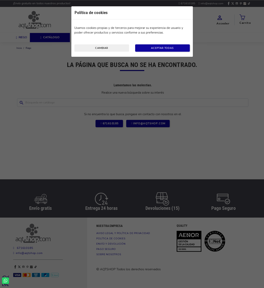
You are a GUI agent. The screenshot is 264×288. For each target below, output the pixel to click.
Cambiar (101, 48)
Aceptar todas (162, 48)
